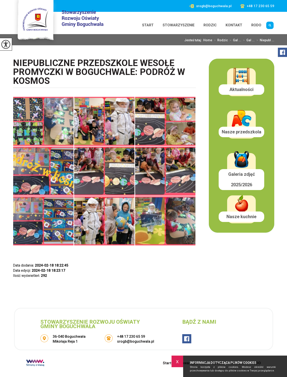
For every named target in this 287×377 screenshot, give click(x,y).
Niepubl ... (264, 40)
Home (207, 40)
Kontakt (234, 25)
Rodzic (210, 25)
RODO (256, 25)
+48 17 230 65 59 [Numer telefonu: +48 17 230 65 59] (131, 336)
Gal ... (234, 40)
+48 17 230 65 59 (257, 6)
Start (148, 25)
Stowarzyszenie (179, 25)
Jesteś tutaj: (193, 40)
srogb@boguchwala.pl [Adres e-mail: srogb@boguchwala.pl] (135, 341)
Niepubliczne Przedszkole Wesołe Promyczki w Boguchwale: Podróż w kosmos (99, 72)
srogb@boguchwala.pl (210, 6)
